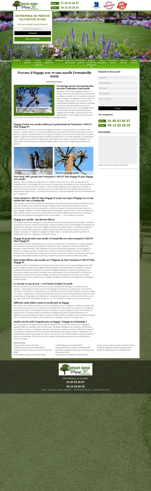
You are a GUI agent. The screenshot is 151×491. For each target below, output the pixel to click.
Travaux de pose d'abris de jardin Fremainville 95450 (115, 345)
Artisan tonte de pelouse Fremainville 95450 (29, 348)
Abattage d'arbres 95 (134, 61)
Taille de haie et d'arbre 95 (81, 61)
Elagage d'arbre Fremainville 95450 (26, 345)
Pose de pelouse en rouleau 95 (38, 63)
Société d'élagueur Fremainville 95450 (68, 345)
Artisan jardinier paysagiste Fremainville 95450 (71, 355)
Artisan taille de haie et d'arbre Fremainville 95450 (72, 348)
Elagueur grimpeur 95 (49, 61)
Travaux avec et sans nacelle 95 (70, 61)
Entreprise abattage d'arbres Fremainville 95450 (114, 350)
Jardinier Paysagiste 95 (102, 61)
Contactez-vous (101, 390)
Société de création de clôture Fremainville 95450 (114, 348)
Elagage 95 (16, 60)
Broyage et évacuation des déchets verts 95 (91, 64)
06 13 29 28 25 (70, 7)
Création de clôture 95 (123, 61)
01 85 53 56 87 (70, 3)
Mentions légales (83, 390)
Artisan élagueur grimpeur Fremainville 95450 (30, 355)
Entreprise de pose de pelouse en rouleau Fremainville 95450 (33, 351)
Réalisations (32, 39)
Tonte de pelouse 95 (27, 61)
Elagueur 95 (59, 60)
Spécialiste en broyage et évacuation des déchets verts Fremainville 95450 (74, 351)
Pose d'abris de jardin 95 (113, 61)
